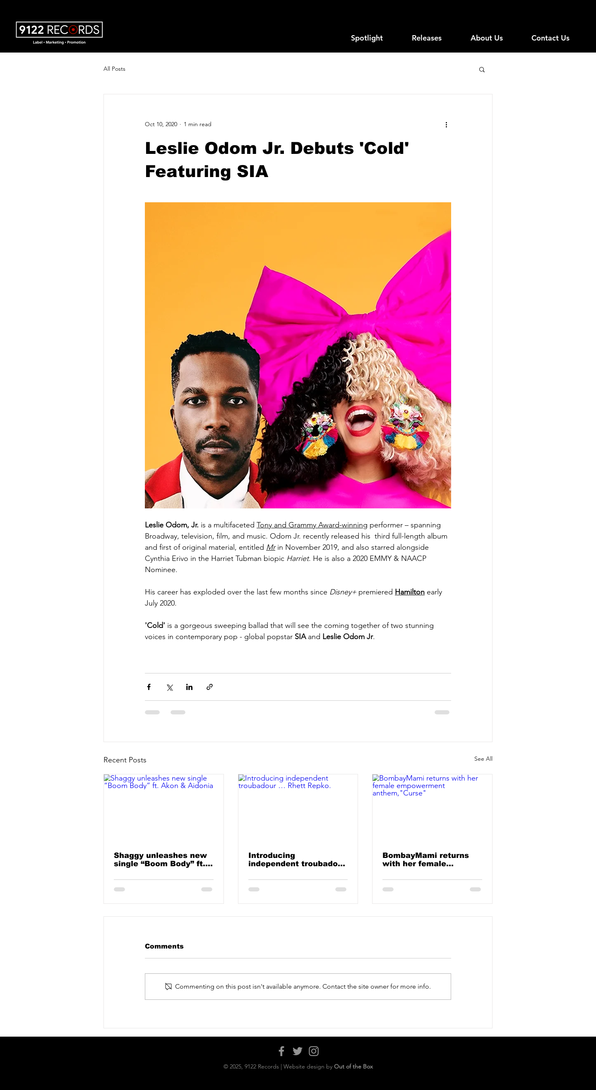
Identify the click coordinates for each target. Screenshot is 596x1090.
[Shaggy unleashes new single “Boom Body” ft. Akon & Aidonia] (163, 807)
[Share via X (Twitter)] (169, 687)
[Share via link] (210, 687)
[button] (482, 69)
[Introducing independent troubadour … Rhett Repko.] (298, 807)
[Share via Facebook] (149, 687)
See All (483, 758)
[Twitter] (297, 1051)
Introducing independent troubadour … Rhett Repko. (297, 859)
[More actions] (446, 124)
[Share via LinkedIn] (189, 687)
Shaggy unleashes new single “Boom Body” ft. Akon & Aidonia (160, 859)
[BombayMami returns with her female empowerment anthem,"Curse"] (432, 807)
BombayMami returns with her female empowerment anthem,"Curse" (425, 859)
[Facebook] (281, 1051)
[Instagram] (313, 1051)
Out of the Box (353, 1066)
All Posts (114, 68)
